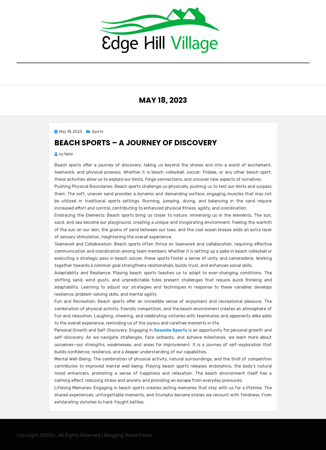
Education (124, 74)
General (154, 74)
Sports (97, 130)
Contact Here (219, 74)
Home (97, 74)
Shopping (184, 74)
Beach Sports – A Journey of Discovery (135, 141)
